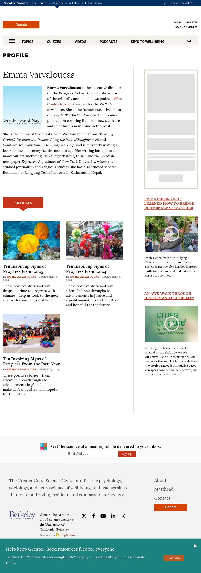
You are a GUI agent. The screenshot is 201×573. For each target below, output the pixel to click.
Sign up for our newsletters (179, 3)
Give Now (173, 558)
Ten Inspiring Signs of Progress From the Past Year (31, 361)
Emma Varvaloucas (21, 276)
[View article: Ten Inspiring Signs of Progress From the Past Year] (31, 332)
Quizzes (54, 42)
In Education (93, 3)
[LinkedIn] (113, 516)
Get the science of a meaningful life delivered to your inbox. (100, 446)
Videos (80, 42)
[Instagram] (123, 516)
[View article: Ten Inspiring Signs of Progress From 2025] (31, 240)
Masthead (164, 489)
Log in (177, 22)
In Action (74, 3)
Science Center (36, 3)
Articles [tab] (23, 202)
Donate (21, 25)
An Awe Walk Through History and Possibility (169, 295)
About (160, 480)
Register (191, 22)
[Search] (189, 40)
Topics (27, 42)
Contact (162, 498)
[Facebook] (93, 516)
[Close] (195, 546)
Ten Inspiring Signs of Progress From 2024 (87, 268)
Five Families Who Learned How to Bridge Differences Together (169, 203)
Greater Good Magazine (102, 21)
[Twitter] (84, 516)
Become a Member (186, 27)
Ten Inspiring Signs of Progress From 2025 (24, 268)
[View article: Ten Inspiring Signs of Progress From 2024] (94, 240)
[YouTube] (103, 516)
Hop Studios (65, 535)
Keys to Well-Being (147, 42)
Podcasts (109, 42)
